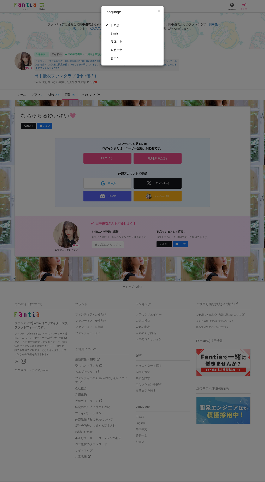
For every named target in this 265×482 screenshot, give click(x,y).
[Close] (159, 11)
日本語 (115, 25)
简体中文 (116, 41)
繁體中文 (116, 50)
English (115, 33)
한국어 (115, 58)
